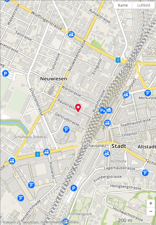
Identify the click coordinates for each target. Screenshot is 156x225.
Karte (123, 5)
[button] (151, 203)
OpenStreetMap (53, 222)
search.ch (13, 222)
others (73, 222)
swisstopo (30, 222)
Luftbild (143, 5)
